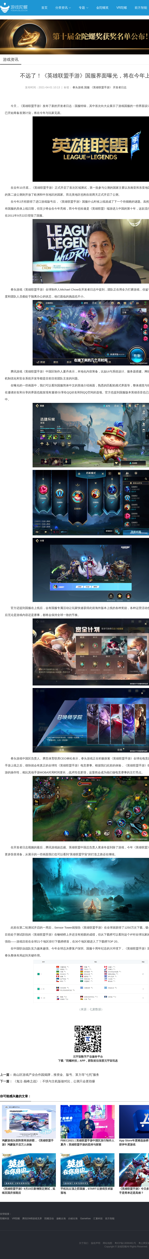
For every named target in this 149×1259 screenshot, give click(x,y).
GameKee (85, 1218)
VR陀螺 (16, 1218)
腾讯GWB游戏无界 (32, 1218)
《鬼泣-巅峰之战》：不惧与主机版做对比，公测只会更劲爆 (47, 1081)
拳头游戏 (78, 87)
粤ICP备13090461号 (125, 1243)
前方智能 (109, 1218)
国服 (87, 87)
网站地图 (107, 1243)
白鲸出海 (73, 1218)
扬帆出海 (61, 1218)
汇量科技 (98, 1218)
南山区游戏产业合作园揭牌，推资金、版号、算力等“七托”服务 (49, 1074)
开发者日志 (119, 87)
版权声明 (95, 1243)
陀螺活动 (49, 1218)
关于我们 (83, 1243)
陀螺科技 (4, 1218)
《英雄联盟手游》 (101, 87)
